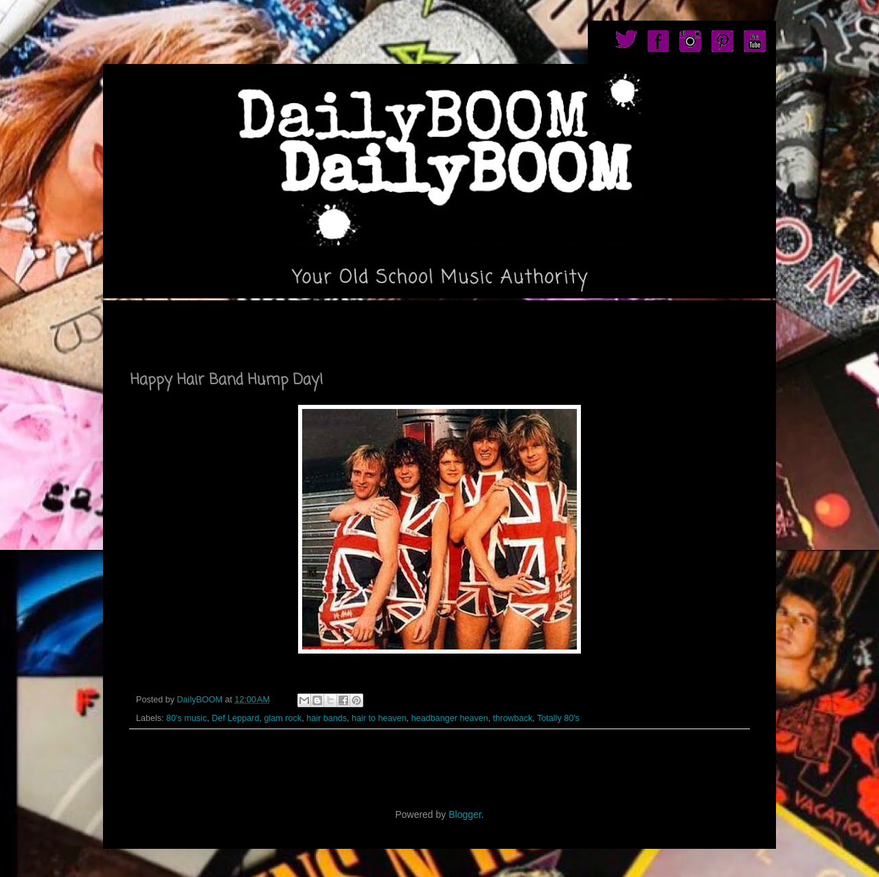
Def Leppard (235, 718)
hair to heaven (379, 718)
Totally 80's (558, 718)
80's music (186, 718)
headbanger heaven (449, 718)
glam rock (283, 718)
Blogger (464, 814)
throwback (512, 718)
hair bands (326, 718)
